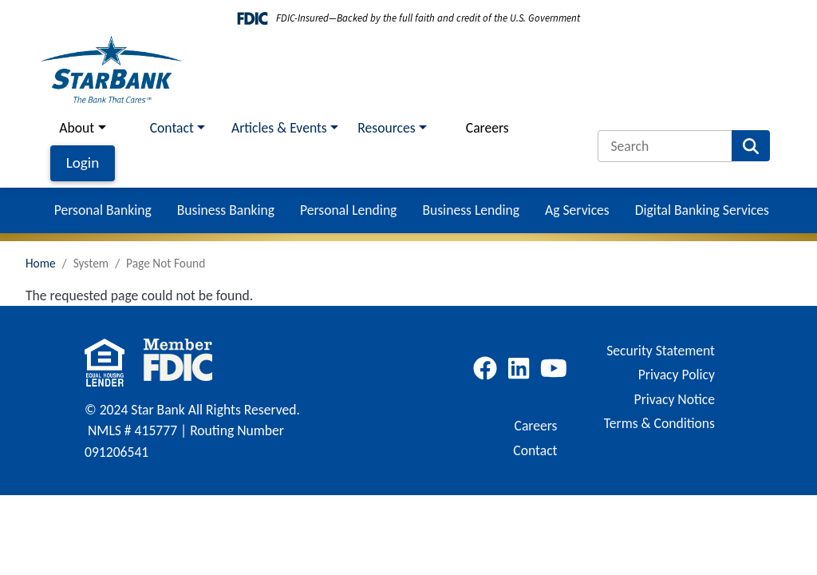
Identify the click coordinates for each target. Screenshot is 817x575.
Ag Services (577, 210)
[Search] (665, 146)
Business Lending (470, 210)
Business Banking (225, 210)
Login (83, 162)
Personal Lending (348, 210)
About (76, 128)
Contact (535, 450)
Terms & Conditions (659, 423)
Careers (487, 128)
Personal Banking (103, 210)
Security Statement (660, 350)
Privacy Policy (676, 374)
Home (41, 263)
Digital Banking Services (702, 210)
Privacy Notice (674, 399)
